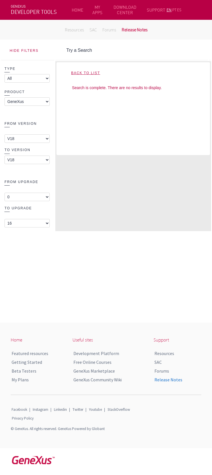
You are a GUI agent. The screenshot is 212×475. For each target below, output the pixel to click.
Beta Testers (24, 371)
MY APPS (97, 10)
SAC (93, 30)
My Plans (20, 379)
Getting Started (27, 362)
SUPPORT (156, 10)
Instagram (40, 409)
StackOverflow (119, 409)
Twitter (78, 409)
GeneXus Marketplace (94, 371)
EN (169, 10)
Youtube (95, 409)
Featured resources (30, 353)
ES (179, 10)
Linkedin (60, 409)
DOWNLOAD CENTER (124, 10)
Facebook (19, 409)
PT (174, 10)
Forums (109, 30)
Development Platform (96, 353)
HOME (77, 10)
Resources (74, 30)
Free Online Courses (92, 362)
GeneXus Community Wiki (97, 379)
